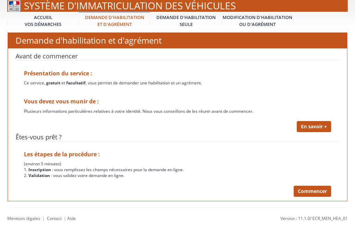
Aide (71, 218)
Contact (54, 218)
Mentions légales (23, 218)
